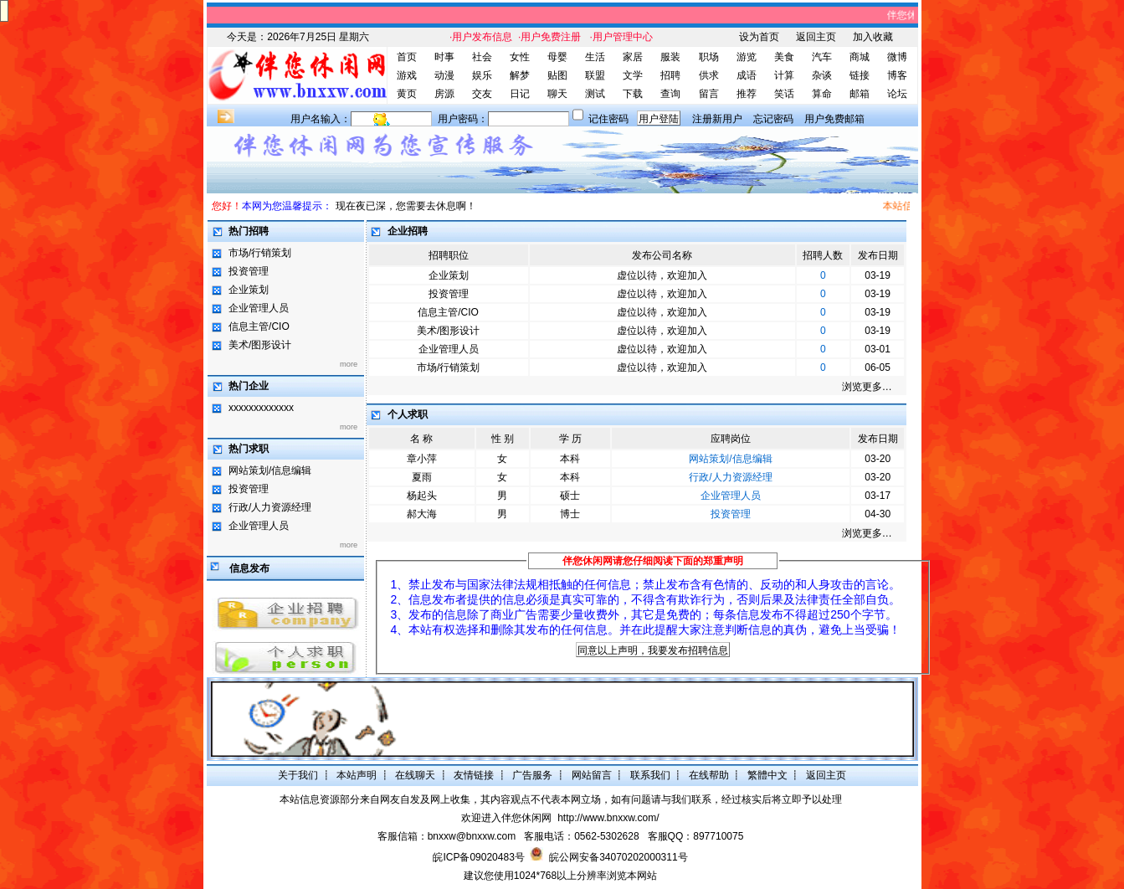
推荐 (747, 94)
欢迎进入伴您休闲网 (506, 818)
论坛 (897, 94)
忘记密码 (773, 119)
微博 (897, 57)
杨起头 (422, 495)
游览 (747, 57)
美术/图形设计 (259, 345)
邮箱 (859, 94)
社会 (482, 57)
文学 (633, 75)
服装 (670, 57)
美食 (784, 57)
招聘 (670, 75)
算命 (822, 94)
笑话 (784, 94)
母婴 (557, 57)
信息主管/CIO (259, 326)
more (348, 364)
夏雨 (422, 477)
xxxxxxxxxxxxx (261, 408)
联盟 (595, 75)
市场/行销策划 (259, 253)
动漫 (444, 75)
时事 (444, 57)
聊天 (557, 94)
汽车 (822, 57)
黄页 (407, 94)
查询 (670, 94)
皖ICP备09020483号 (478, 857)
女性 (520, 57)
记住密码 (608, 119)
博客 (897, 75)
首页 (407, 57)
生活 (595, 57)
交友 (482, 94)
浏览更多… (867, 387)
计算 (784, 75)
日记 (520, 94)
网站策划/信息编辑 (269, 470)
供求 (709, 75)
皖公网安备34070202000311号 (618, 857)
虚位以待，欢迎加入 (662, 275)
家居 (633, 57)
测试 (595, 94)
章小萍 (422, 459)
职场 (709, 57)
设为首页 (759, 37)
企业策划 (248, 289)
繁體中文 (767, 775)
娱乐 (482, 75)
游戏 (407, 75)
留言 (709, 94)
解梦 (520, 75)
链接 (859, 75)
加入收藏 (873, 37)
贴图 (557, 75)
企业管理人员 (258, 308)
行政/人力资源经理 (269, 507)
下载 (633, 94)
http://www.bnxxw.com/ (608, 818)
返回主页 (816, 37)
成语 (747, 75)
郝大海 (422, 514)
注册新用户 (717, 119)
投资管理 (248, 271)
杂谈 (822, 75)
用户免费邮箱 (834, 119)
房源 (444, 94)
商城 (859, 57)
